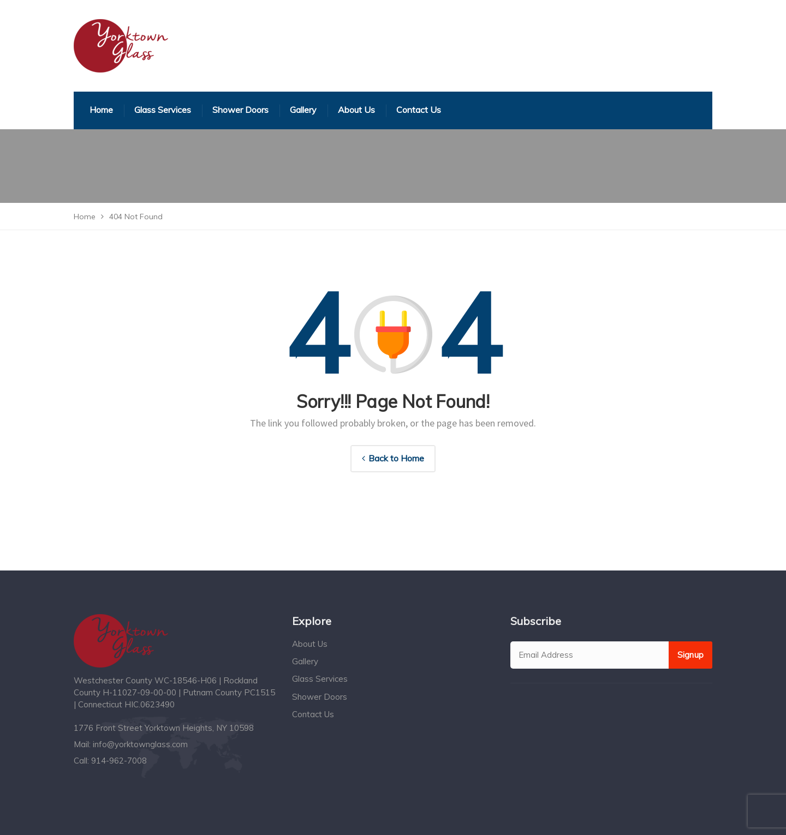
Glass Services (320, 679)
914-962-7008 (119, 760)
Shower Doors (319, 697)
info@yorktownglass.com (140, 744)
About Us (309, 644)
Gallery (305, 661)
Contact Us (313, 714)
